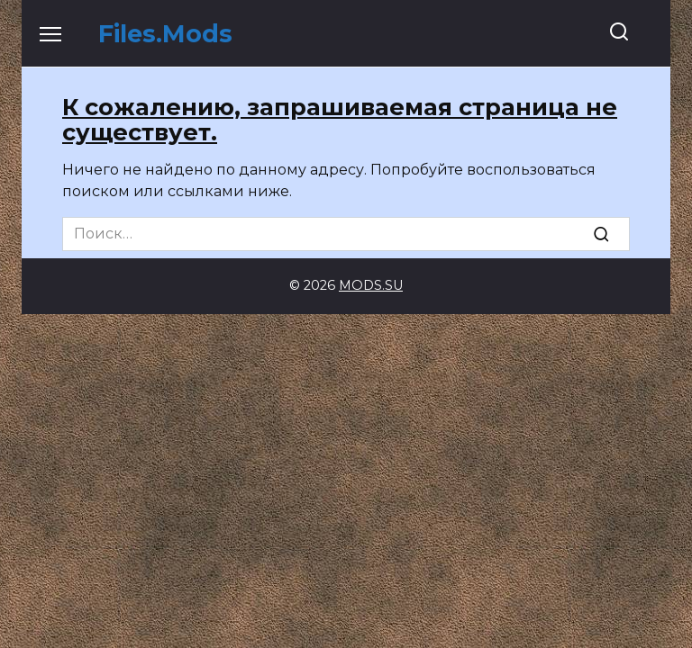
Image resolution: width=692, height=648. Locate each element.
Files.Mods (165, 34)
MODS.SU (371, 285)
